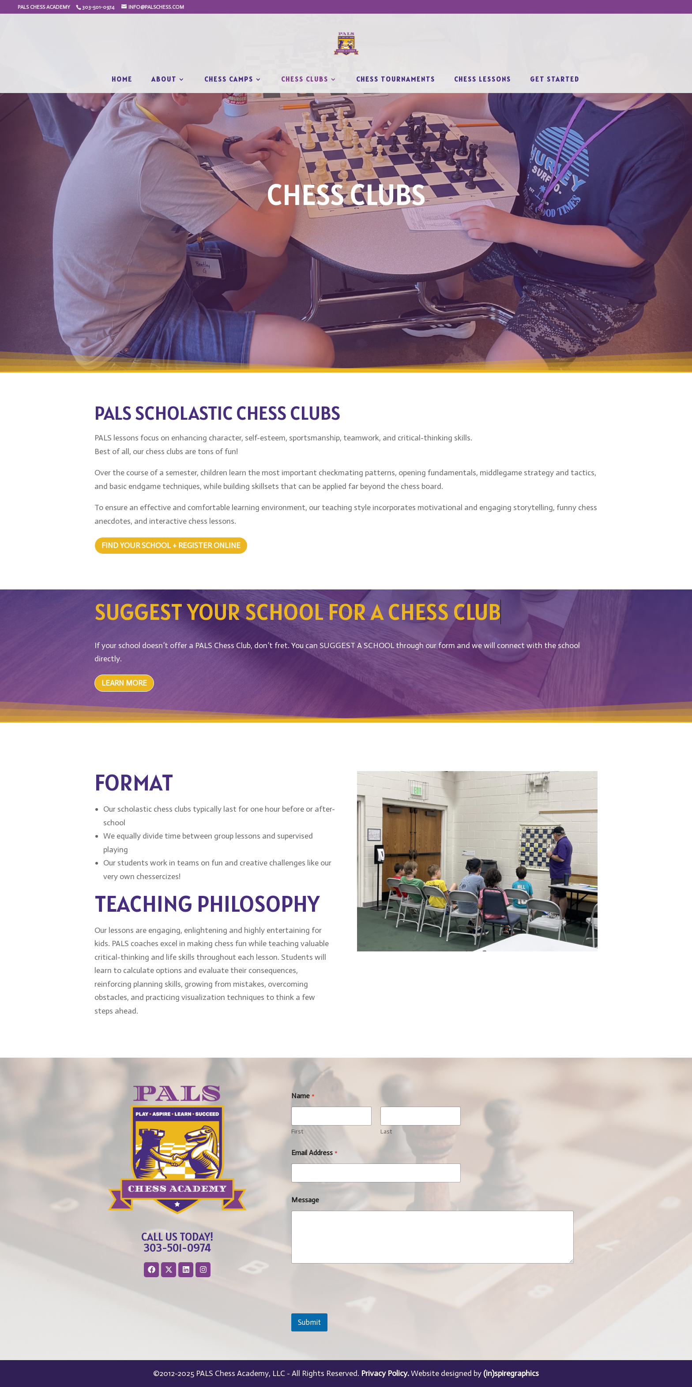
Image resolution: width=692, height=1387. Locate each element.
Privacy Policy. (385, 1373)
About (164, 79)
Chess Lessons (482, 79)
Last (386, 1131)
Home (122, 79)
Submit (309, 1322)
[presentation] (358, 1308)
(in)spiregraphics (511, 1373)
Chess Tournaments (395, 79)
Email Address (314, 1152)
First (297, 1131)
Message (305, 1200)
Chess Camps (228, 79)
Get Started (554, 79)
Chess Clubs (304, 79)
